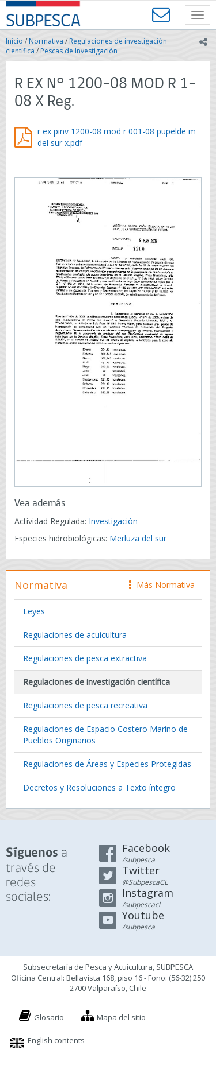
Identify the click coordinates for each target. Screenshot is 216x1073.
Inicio (14, 41)
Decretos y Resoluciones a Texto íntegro (99, 787)
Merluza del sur (137, 538)
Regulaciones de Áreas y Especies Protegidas (107, 763)
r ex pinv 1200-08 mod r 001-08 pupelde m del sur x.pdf (116, 137)
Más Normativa (162, 584)
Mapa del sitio (121, 1017)
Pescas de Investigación (79, 51)
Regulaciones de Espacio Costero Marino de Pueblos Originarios (105, 734)
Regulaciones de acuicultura (75, 634)
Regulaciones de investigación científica (96, 681)
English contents (56, 1040)
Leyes (34, 611)
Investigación (113, 521)
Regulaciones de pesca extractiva (85, 658)
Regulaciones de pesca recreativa (85, 705)
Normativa (46, 41)
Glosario (49, 1017)
